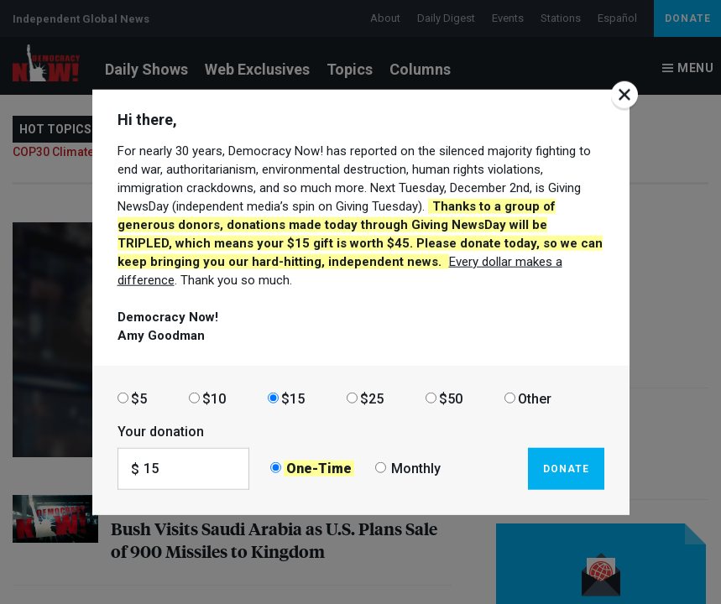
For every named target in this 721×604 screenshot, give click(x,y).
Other (534, 398)
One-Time (319, 468)
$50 (450, 398)
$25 (372, 398)
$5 (139, 398)
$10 (214, 398)
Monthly (416, 468)
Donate (566, 468)
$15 (293, 398)
